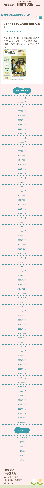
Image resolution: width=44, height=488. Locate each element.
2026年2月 (22, 107)
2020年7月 (22, 351)
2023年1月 (22, 240)
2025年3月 (22, 147)
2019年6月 (22, 400)
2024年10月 (22, 164)
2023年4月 (22, 231)
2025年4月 (22, 142)
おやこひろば (22, 437)
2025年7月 (22, 129)
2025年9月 (22, 120)
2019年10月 (22, 387)
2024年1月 (22, 191)
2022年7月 (22, 262)
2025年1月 (22, 151)
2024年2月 (22, 187)
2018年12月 (22, 418)
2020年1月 (22, 378)
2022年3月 (22, 280)
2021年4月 (22, 320)
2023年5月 (22, 227)
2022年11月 (22, 244)
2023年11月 (22, 200)
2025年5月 (22, 138)
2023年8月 (22, 213)
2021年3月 (22, 324)
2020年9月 (22, 342)
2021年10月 (22, 298)
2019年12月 (22, 382)
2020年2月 (22, 373)
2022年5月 (22, 271)
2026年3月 (22, 102)
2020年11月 (22, 333)
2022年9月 (22, 253)
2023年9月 (22, 209)
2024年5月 (22, 173)
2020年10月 (22, 338)
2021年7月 (22, 307)
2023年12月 (22, 195)
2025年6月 (22, 133)
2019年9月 (22, 391)
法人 (22, 460)
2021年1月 (22, 329)
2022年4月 (22, 275)
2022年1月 (22, 284)
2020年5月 (22, 360)
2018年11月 (22, 422)
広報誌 (22, 451)
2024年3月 (22, 182)
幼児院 (19, 31)
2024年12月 (22, 155)
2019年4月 (22, 409)
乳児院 (22, 442)
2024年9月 (22, 169)
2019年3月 (22, 413)
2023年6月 (22, 222)
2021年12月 (22, 289)
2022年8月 (22, 258)
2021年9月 (22, 302)
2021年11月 (22, 293)
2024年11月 (22, 160)
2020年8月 (22, 347)
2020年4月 (22, 364)
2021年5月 (22, 315)
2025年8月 (22, 124)
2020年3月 (22, 369)
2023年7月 (22, 218)
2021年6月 (22, 311)
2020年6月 (22, 355)
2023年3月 (22, 235)
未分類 (22, 455)
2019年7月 (22, 395)
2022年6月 (22, 267)
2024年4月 (22, 178)
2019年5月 (22, 404)
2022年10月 (22, 249)
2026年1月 (22, 111)
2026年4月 (22, 98)
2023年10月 (22, 204)
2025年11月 (22, 115)
